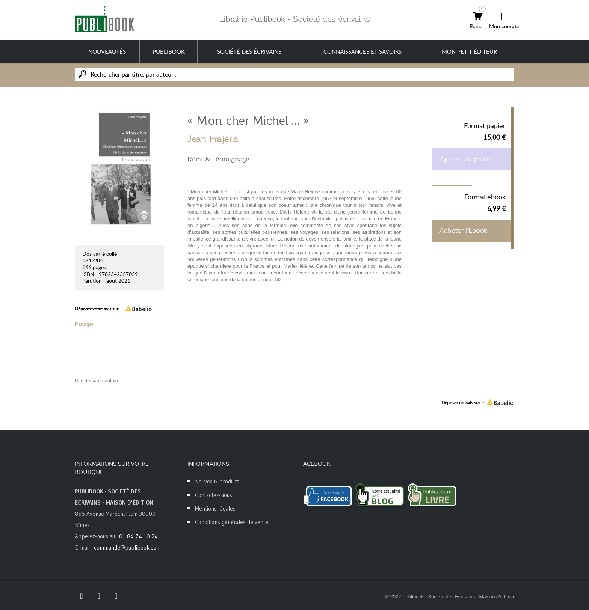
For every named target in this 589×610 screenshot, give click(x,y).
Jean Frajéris (213, 139)
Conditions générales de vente (231, 522)
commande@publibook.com (127, 547)
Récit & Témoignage (218, 159)
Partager (84, 324)
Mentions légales (215, 508)
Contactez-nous (213, 495)
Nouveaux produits (217, 481)
